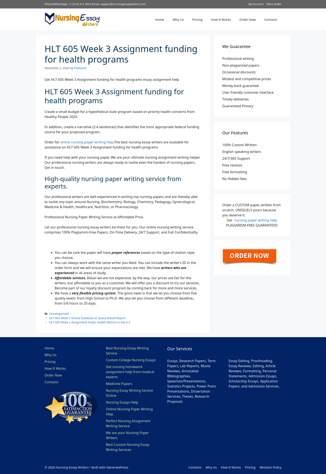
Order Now (247, 19)
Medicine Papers (119, 383)
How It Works (221, 19)
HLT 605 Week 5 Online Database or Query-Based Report (87, 318)
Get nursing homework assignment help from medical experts (130, 371)
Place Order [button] (273, 4)
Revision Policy (270, 467)
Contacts (270, 19)
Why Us (178, 19)
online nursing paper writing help (86, 142)
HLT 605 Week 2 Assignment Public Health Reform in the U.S (89, 322)
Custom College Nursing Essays (131, 360)
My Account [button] (255, 4)
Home (159, 19)
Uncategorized (59, 314)
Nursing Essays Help (122, 402)
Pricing (197, 19)
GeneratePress (117, 467)
